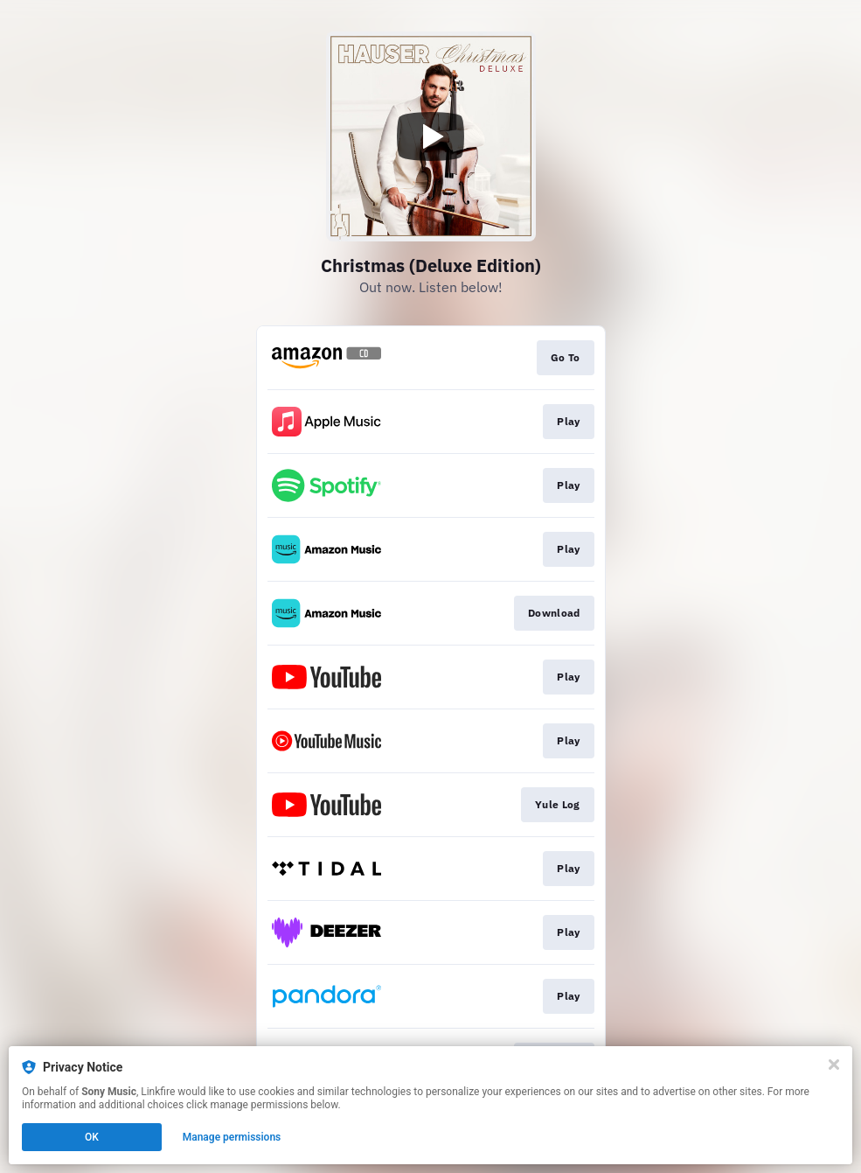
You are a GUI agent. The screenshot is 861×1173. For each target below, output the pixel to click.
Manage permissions (232, 1137)
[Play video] (431, 136)
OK (92, 1137)
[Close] (834, 1065)
